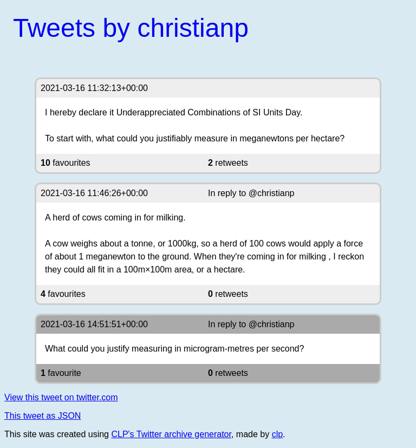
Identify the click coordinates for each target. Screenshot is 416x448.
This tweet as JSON (42, 415)
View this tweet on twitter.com (61, 397)
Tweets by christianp (131, 28)
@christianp (272, 193)
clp (277, 434)
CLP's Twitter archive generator (171, 434)
